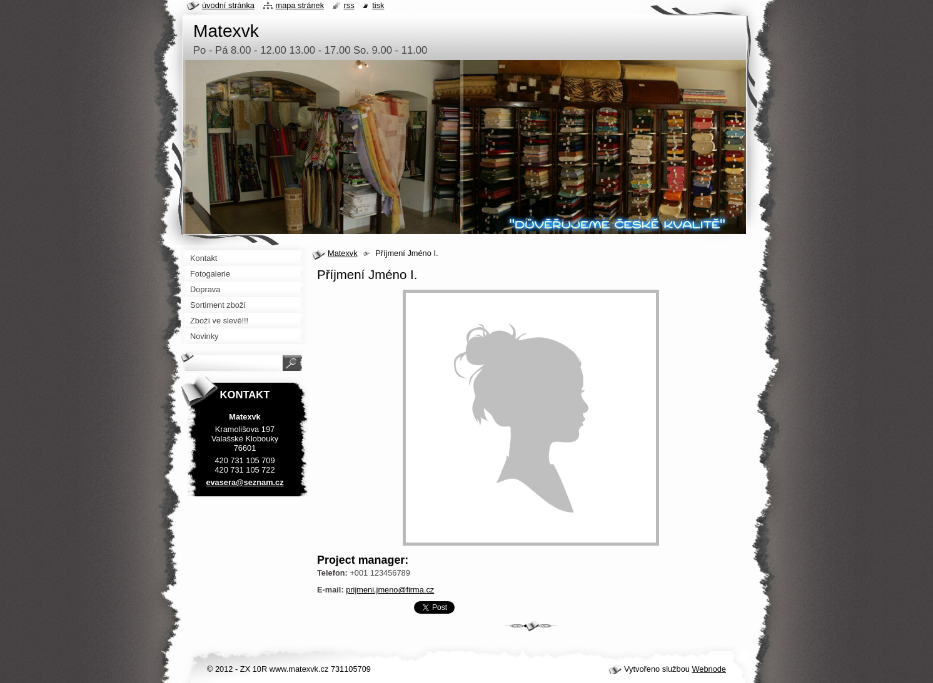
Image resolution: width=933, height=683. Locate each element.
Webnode (709, 669)
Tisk (378, 5)
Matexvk (343, 253)
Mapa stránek (300, 5)
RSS (349, 5)
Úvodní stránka (228, 5)
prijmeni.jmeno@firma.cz (390, 589)
